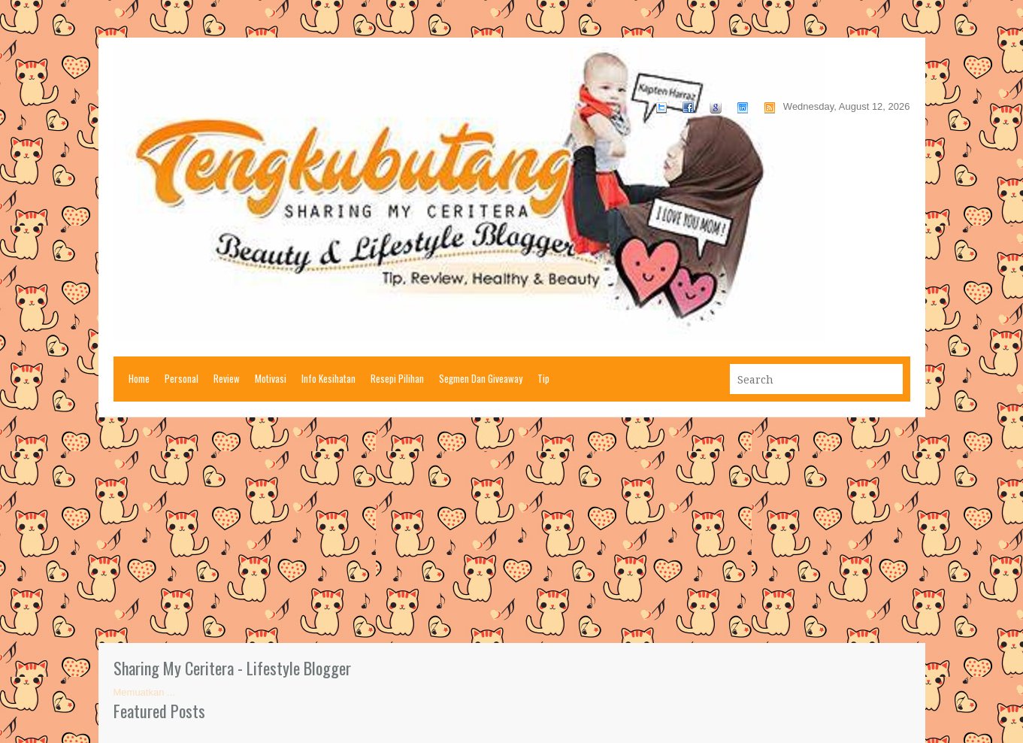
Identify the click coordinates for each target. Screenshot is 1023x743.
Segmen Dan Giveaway (480, 378)
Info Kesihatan (328, 378)
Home (139, 378)
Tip (543, 378)
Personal (181, 378)
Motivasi (270, 378)
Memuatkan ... (144, 692)
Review (226, 378)
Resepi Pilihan (397, 378)
